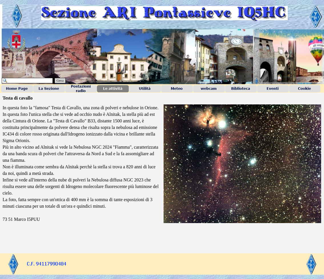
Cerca (60, 80)
